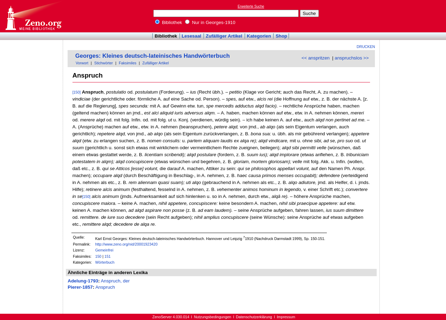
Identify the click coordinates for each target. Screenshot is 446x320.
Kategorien (259, 36)
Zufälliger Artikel (224, 36)
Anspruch (105, 287)
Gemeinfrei (104, 250)
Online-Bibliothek (33, 16)
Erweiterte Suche (251, 6)
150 (98, 256)
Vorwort (82, 63)
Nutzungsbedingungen (212, 317)
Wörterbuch (104, 262)
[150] (76, 92)
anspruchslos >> (352, 58)
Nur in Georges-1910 (210, 22)
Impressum (286, 317)
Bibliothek (168, 22)
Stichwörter (103, 63)
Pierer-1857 (80, 287)
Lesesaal (191, 36)
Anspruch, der (115, 280)
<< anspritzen (315, 58)
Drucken (366, 47)
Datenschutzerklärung (254, 317)
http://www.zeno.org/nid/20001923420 (126, 244)
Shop (281, 36)
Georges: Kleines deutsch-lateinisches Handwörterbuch (152, 56)
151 (108, 256)
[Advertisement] (414, 16)
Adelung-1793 (83, 280)
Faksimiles (127, 63)
